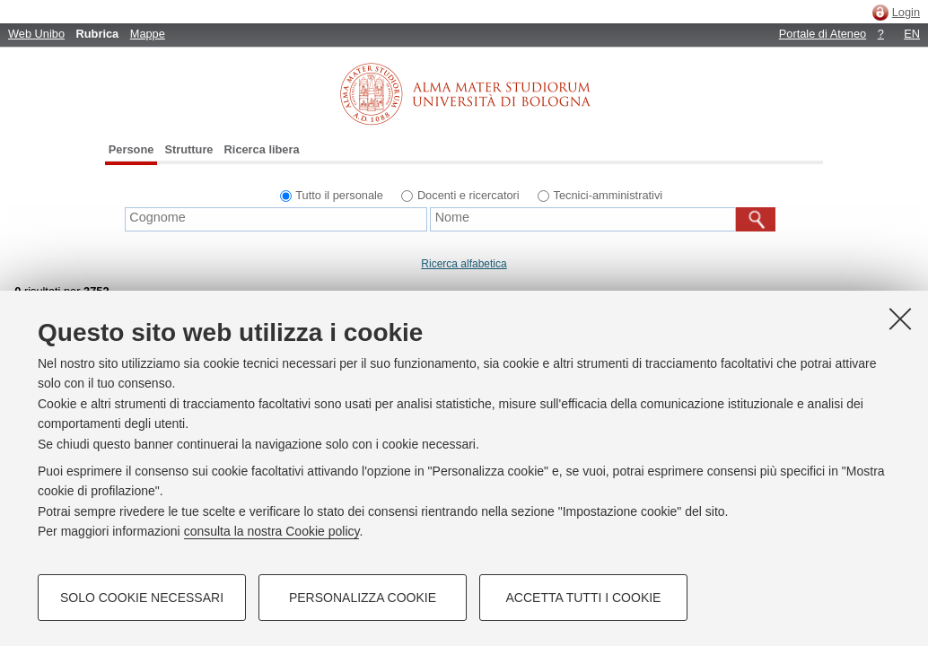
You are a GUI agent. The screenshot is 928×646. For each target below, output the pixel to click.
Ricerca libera (262, 149)
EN (912, 33)
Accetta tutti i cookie (583, 597)
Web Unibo (36, 33)
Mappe (147, 33)
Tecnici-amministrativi (608, 195)
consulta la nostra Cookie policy (272, 531)
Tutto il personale (339, 195)
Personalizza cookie (362, 597)
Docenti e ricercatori (468, 195)
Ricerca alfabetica (463, 264)
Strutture (188, 149)
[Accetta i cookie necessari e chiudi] (900, 318)
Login (906, 12)
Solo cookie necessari (141, 597)
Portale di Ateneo (822, 33)
